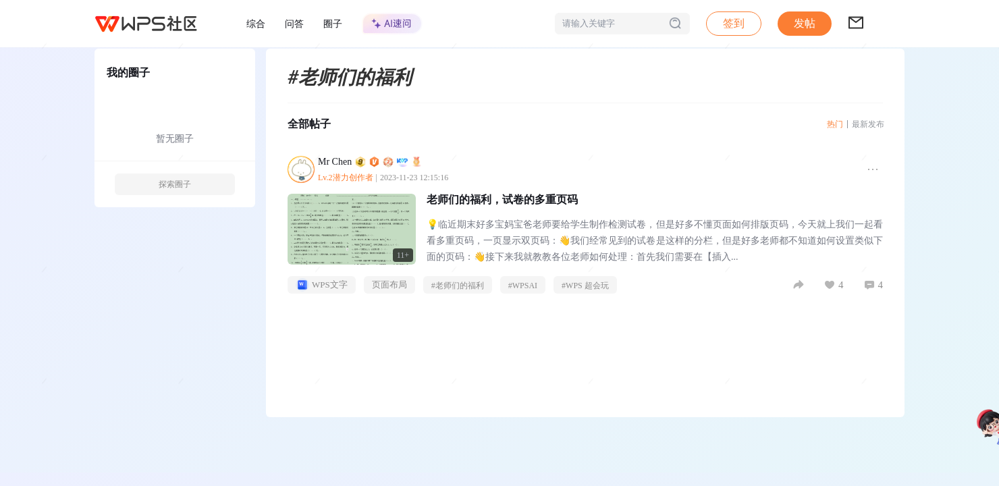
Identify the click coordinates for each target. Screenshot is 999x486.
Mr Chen (370, 162)
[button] (805, 23)
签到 (734, 23)
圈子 (332, 23)
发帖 (804, 23)
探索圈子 (175, 184)
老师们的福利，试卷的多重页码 (502, 199)
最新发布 (868, 124)
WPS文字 (322, 285)
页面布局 (389, 284)
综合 (255, 23)
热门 (835, 124)
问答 (294, 23)
